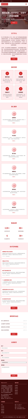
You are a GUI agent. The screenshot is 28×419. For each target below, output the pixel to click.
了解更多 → (14, 122)
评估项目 (16, 387)
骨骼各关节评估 (5, 261)
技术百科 (2, 407)
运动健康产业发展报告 (5, 323)
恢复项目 (16, 393)
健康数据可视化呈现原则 (7, 251)
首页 (2, 404)
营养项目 (16, 392)
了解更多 (13, 58)
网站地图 (2, 412)
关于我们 (2, 406)
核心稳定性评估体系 (6, 298)
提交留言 (13, 375)
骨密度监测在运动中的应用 (7, 289)
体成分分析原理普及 (5, 330)
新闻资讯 (2, 409)
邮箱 (2, 355)
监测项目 (16, 385)
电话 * (2, 350)
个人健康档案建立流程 (7, 280)
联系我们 (2, 411)
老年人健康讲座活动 (5, 320)
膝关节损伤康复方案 (6, 270)
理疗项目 (16, 388)
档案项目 (16, 390)
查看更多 (13, 334)
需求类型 (2, 360)
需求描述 (2, 365)
